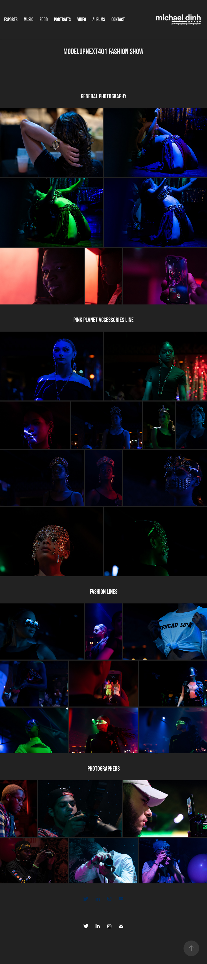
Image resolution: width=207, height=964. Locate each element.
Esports (10, 19)
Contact (118, 19)
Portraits (62, 19)
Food (44, 19)
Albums (98, 19)
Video (81, 19)
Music (28, 19)
